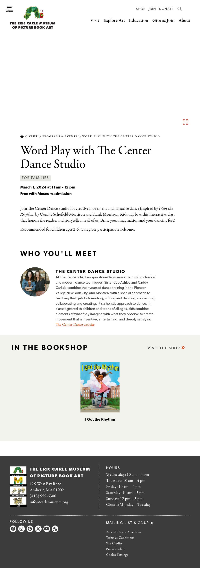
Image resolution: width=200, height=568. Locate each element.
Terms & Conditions (120, 537)
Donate (166, 9)
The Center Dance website (75, 324)
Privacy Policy (115, 549)
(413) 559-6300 (43, 496)
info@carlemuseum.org (49, 502)
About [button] (184, 20)
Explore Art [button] (114, 20)
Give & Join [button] (163, 20)
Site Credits (114, 543)
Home (22, 136)
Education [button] (138, 20)
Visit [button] (94, 20)
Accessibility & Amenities (123, 532)
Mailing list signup (127, 523)
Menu (9, 9)
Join (152, 9)
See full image (185, 122)
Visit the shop (164, 348)
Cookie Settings (117, 554)
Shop (140, 9)
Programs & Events (60, 136)
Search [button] (179, 9)
